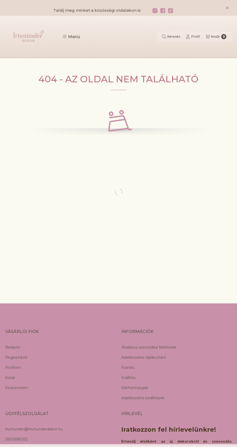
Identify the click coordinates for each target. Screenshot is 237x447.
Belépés (12, 347)
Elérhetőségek (134, 387)
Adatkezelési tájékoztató (143, 357)
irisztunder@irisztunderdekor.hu (34, 429)
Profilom (13, 367)
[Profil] (193, 36)
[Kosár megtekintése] (216, 36)
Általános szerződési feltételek (148, 347)
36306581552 (16, 439)
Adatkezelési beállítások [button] (142, 398)
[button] (71, 36)
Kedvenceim (16, 387)
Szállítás (128, 377)
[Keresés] (171, 36)
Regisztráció (16, 357)
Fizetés (127, 367)
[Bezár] (227, 8)
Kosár (10, 377)
